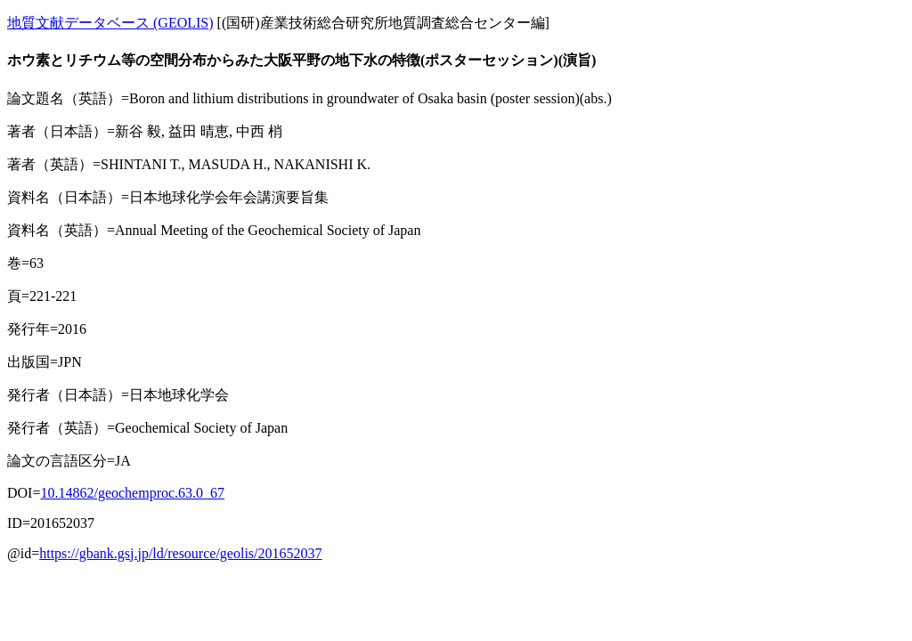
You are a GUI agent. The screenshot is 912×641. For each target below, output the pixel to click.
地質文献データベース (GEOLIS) (110, 22)
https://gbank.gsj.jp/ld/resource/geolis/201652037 (180, 553)
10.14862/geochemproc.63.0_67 (132, 492)
